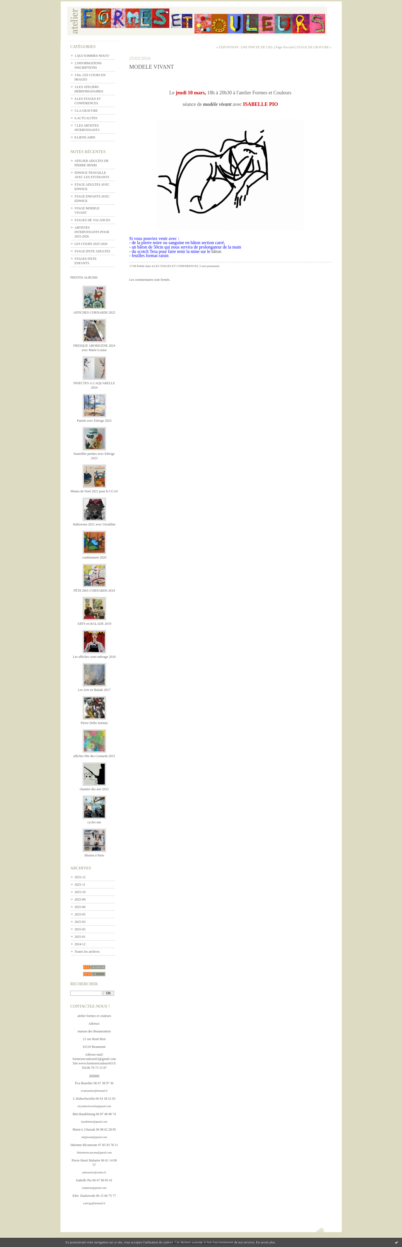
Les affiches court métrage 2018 (94, 657)
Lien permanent (209, 266)
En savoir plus (265, 1242)
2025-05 (80, 914)
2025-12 (80, 877)
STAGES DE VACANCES (92, 220)
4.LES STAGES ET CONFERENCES (175, 266)
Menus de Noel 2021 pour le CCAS (94, 491)
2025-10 (80, 892)
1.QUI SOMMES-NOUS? (92, 56)
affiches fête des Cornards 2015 (94, 756)
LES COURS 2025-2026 (91, 244)
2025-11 (80, 884)
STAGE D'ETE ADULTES (92, 251)
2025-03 (80, 922)
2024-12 (80, 944)
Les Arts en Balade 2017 (94, 690)
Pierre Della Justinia (94, 723)
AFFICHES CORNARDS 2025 (94, 312)
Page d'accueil (284, 47)
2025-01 (80, 937)
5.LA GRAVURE (86, 111)
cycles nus (94, 822)
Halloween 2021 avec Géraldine (94, 524)
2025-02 (80, 929)
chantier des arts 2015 (94, 789)
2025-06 (80, 907)
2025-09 (80, 899)
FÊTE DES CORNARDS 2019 (94, 590)
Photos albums (84, 277)
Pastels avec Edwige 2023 (94, 421)
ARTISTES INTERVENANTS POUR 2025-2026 (92, 232)
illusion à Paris (94, 855)
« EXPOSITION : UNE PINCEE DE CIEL (244, 47)
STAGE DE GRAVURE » (314, 47)
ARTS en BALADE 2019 (94, 624)
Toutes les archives (87, 952)
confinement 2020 (94, 557)
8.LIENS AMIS (85, 137)
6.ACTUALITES (86, 118)
